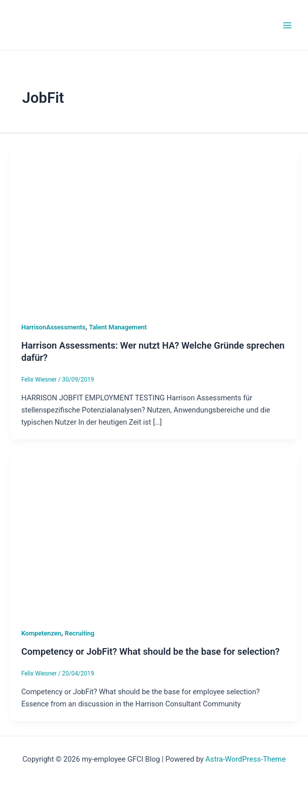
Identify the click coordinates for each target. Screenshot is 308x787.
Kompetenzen (41, 633)
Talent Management (118, 327)
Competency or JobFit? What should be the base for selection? (150, 651)
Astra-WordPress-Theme (246, 759)
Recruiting (80, 633)
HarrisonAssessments (53, 327)
